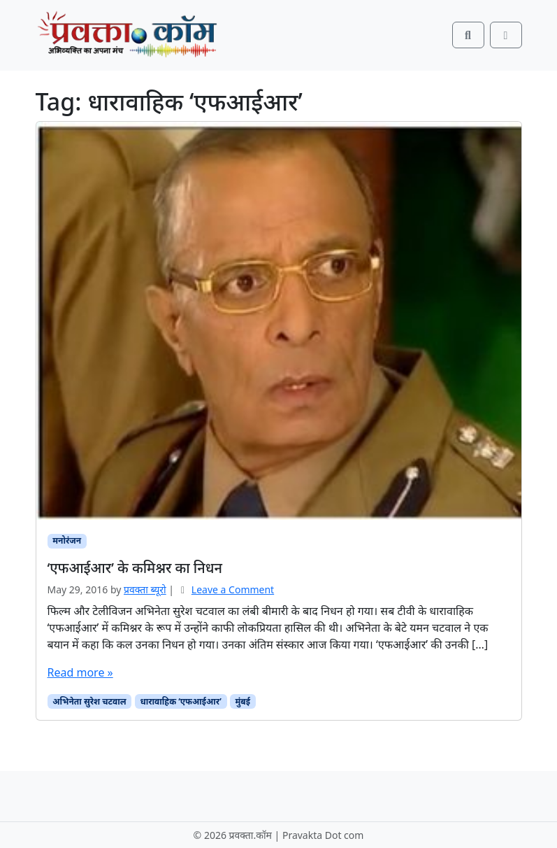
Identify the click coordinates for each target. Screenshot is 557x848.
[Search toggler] (468, 35)
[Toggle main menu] (506, 35)
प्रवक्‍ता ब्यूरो (145, 589)
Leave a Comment (232, 589)
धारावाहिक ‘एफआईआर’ (180, 701)
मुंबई (243, 701)
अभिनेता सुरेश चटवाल (89, 701)
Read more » (80, 672)
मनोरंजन (66, 540)
